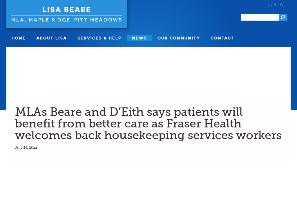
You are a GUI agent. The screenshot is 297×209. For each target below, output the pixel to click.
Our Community (178, 37)
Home (19, 37)
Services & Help (99, 37)
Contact (223, 37)
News (139, 37)
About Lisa (51, 37)
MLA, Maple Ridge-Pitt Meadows (66, 19)
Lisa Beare (67, 9)
